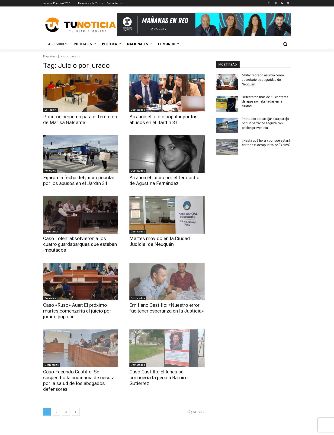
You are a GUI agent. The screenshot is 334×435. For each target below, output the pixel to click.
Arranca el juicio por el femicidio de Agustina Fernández (164, 180)
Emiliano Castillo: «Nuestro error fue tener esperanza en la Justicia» (166, 308)
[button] (285, 44)
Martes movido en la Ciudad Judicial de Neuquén (159, 241)
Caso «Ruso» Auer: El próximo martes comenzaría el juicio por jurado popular (77, 310)
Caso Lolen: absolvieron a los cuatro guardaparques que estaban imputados (80, 244)
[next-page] (76, 412)
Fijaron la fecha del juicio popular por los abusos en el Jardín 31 (78, 180)
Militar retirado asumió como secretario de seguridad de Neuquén (263, 79)
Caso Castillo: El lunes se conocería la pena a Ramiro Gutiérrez (158, 377)
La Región (50, 109)
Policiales (50, 170)
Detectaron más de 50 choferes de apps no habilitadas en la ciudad (265, 101)
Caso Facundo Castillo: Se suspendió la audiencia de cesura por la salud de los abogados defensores (79, 380)
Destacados (138, 109)
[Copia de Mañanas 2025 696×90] (204, 24)
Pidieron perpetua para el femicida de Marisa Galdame (80, 119)
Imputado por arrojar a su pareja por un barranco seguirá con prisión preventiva (265, 123)
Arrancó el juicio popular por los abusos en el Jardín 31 (163, 119)
